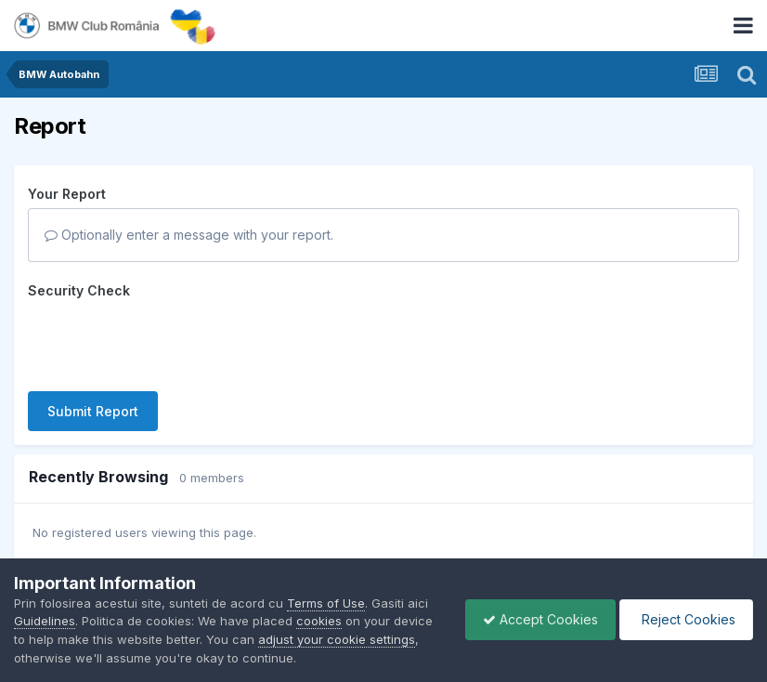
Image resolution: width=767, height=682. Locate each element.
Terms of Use (326, 603)
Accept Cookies (535, 619)
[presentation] (169, 341)
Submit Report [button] (92, 411)
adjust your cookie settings (336, 639)
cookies (319, 620)
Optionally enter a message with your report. (189, 235)
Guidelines (44, 620)
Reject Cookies (685, 619)
